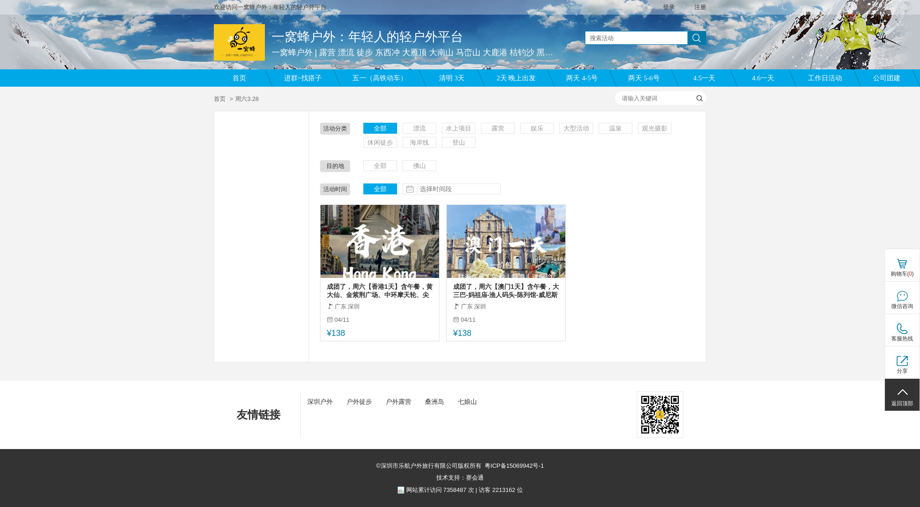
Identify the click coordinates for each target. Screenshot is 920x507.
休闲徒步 (380, 142)
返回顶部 (902, 403)
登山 (458, 142)
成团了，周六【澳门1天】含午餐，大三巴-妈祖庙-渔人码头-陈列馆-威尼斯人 (506, 291)
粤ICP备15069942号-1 (514, 465)
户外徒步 (359, 401)
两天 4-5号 (582, 78)
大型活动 (576, 128)
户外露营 (398, 401)
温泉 (615, 128)
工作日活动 (825, 78)
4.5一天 (704, 78)
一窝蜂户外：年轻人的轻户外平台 (367, 37)
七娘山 (467, 401)
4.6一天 (763, 78)
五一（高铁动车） (379, 78)
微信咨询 (902, 306)
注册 (700, 7)
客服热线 (902, 338)
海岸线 (419, 142)
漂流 (419, 128)
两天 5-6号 (644, 78)
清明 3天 (452, 78)
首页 (239, 78)
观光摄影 (654, 128)
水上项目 (458, 128)
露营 (497, 128)
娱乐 (537, 128)
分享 (902, 371)
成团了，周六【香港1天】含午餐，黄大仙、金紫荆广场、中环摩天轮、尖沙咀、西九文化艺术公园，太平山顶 (380, 291)
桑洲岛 (434, 401)
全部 (380, 128)
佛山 (419, 165)
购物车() (902, 274)
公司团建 (886, 78)
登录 (669, 7)
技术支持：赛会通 (460, 477)
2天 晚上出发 (516, 78)
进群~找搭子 (303, 78)
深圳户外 (320, 401)
